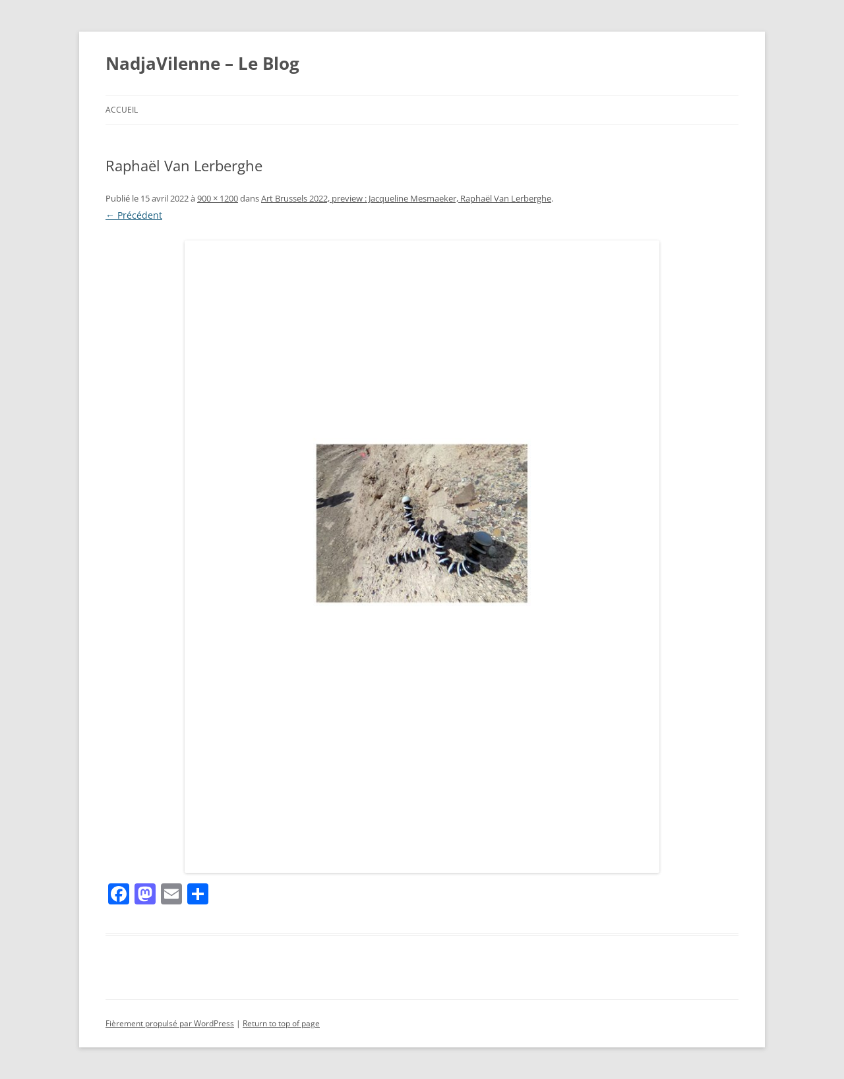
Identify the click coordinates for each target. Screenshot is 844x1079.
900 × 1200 (217, 198)
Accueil (122, 109)
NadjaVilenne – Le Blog (202, 63)
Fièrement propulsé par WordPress (170, 1023)
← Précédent (134, 215)
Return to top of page (281, 1023)
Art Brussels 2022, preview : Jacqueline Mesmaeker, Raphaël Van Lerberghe (406, 198)
